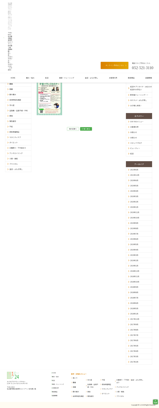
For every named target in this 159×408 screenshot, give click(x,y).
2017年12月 (134, 319)
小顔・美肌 (13, 158)
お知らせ (133, 132)
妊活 (50, 19)
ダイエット (13, 142)
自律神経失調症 (15, 100)
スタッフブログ (136, 143)
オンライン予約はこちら (114, 7)
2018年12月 (134, 271)
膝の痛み (12, 94)
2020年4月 (134, 191)
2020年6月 (134, 180)
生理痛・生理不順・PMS (18, 110)
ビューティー (135, 148)
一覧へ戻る (91, 129)
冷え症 (11, 105)
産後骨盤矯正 (14, 132)
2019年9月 (134, 223)
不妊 (11, 126)
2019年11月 (134, 212)
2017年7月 (134, 335)
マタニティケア (15, 137)
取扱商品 (120, 19)
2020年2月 (134, 201)
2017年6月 (134, 340)
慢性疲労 (12, 121)
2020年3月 (134, 196)
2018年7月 (134, 297)
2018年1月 (134, 313)
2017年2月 (134, 362)
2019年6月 (134, 239)
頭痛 (11, 89)
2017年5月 (134, 346)
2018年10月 (134, 282)
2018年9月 (134, 287)
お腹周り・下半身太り (17, 148)
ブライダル (13, 164)
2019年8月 (134, 228)
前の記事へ (67, 129)
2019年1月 (134, 265)
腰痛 (11, 84)
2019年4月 (134, 249)
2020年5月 (134, 185)
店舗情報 (134, 19)
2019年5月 (134, 244)
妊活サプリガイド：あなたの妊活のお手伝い (140, 88)
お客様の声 (106, 19)
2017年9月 (134, 324)
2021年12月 (134, 175)
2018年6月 (134, 303)
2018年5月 (134, 308)
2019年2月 (134, 260)
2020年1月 (134, 207)
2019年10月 (134, 217)
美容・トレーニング (66, 19)
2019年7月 (134, 234)
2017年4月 (134, 351)
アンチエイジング (16, 153)
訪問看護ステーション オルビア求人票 (140, 80)
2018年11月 (134, 276)
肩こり (11, 78)
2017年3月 (134, 356)
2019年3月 (134, 255)
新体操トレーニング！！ (139, 95)
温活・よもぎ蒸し (88, 19)
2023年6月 (134, 169)
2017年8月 (134, 330)
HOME (23, 19)
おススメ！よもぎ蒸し (138, 100)
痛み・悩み (37, 19)
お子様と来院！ (136, 105)
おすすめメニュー (137, 121)
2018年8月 (134, 292)
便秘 (11, 116)
